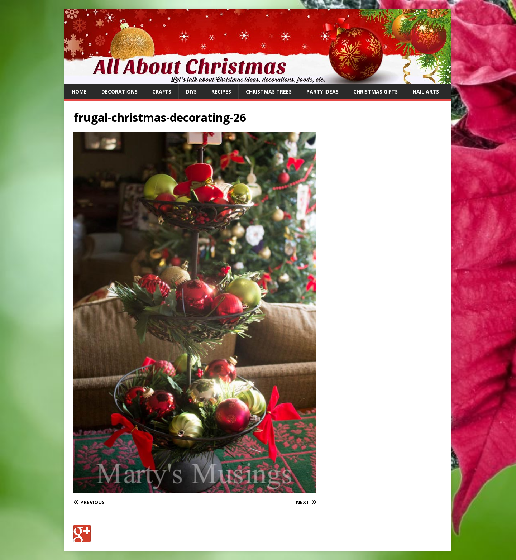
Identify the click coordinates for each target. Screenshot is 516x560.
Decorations (119, 91)
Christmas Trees (269, 91)
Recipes (221, 91)
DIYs (191, 91)
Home (79, 91)
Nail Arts (425, 91)
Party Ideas (322, 91)
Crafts (161, 91)
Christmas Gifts (375, 91)
